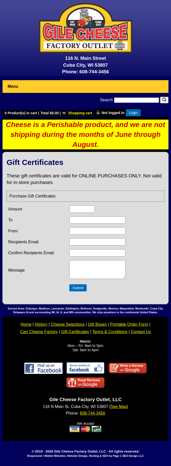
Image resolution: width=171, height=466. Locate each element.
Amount (15, 209)
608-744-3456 (94, 71)
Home (26, 327)
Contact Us (141, 335)
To (10, 220)
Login (133, 113)
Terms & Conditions (110, 335)
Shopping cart (80, 113)
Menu (13, 86)
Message (16, 272)
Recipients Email (23, 242)
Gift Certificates (75, 335)
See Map (119, 409)
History (41, 327)
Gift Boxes (97, 327)
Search (130, 100)
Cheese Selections (68, 327)
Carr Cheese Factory (39, 335)
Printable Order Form (129, 327)
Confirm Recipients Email (31, 253)
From (13, 231)
